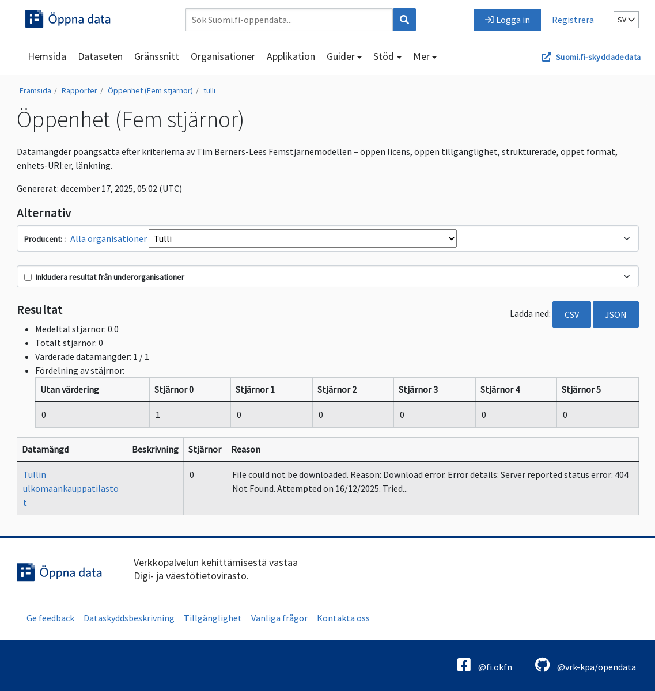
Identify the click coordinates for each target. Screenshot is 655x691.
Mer (421, 56)
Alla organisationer (108, 238)
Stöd (383, 56)
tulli (209, 90)
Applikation (291, 56)
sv (626, 19)
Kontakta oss (343, 618)
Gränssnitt (156, 56)
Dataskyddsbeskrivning (129, 618)
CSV (572, 314)
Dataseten (100, 56)
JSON (616, 314)
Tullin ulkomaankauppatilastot (71, 488)
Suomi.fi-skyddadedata (598, 57)
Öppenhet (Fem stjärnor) (150, 90)
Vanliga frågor (279, 618)
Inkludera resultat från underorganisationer (104, 277)
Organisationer (223, 56)
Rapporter (79, 90)
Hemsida (47, 56)
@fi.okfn (484, 665)
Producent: (44, 239)
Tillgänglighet (213, 618)
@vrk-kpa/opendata (585, 665)
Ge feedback (50, 618)
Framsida (35, 90)
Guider (341, 56)
